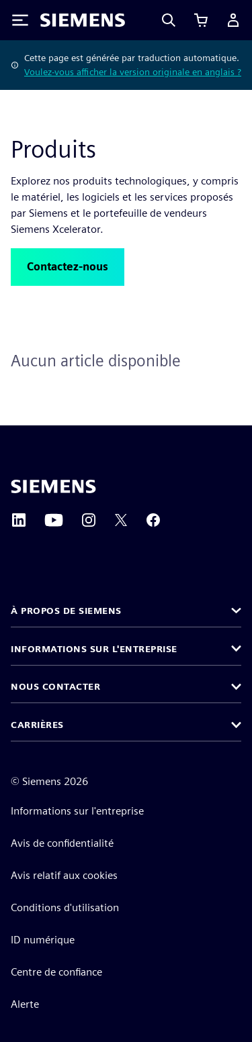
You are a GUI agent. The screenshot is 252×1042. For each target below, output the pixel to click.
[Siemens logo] (82, 20)
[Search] (168, 20)
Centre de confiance (56, 972)
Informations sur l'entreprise (77, 810)
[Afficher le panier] (200, 20)
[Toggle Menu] (20, 20)
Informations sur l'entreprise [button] (94, 648)
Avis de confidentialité (62, 843)
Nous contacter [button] (55, 686)
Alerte (25, 1004)
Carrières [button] (37, 724)
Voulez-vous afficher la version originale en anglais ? (132, 71)
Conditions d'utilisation (65, 907)
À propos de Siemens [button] (66, 610)
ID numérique (43, 939)
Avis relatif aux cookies (64, 875)
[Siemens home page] (53, 486)
